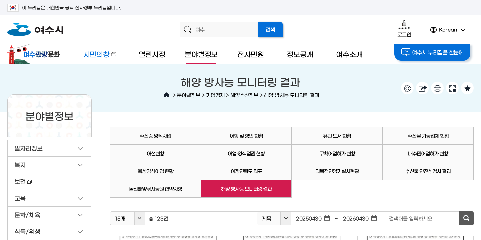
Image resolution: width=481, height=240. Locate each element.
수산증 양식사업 (155, 135)
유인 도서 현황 (337, 135)
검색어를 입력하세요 (410, 218)
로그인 (404, 28)
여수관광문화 (35, 54)
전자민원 (250, 53)
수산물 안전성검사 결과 (428, 170)
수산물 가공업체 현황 (428, 135)
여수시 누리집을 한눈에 (432, 52)
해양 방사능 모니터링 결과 (291, 94)
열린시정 (152, 53)
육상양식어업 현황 (155, 170)
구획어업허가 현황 (337, 153)
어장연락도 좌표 (246, 170)
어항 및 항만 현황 (246, 135)
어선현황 (155, 153)
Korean (447, 32)
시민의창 (94, 57)
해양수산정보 (244, 94)
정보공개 (300, 53)
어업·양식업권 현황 (246, 153)
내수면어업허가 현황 (428, 153)
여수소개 (349, 53)
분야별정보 (201, 53)
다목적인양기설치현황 (337, 170)
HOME (166, 95)
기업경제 (215, 94)
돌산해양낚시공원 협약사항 (155, 188)
